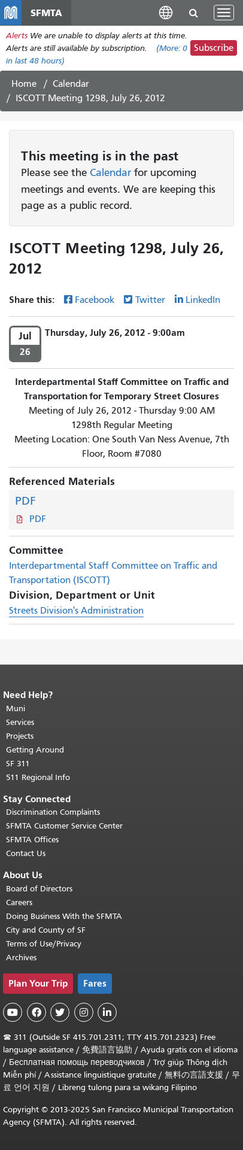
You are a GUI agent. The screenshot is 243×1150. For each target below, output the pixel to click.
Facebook (94, 300)
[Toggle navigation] (224, 12)
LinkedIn (203, 300)
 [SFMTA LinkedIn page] (107, 1012)
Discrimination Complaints (53, 812)
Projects (20, 736)
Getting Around (35, 750)
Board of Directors (39, 889)
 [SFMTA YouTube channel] (12, 1012)
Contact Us (25, 853)
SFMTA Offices (32, 840)
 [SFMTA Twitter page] (60, 1012)
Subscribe (213, 48)
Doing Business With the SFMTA (64, 916)
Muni (15, 708)
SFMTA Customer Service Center (64, 826)
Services (20, 722)
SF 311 (18, 763)
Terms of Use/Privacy (43, 944)
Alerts (17, 36)
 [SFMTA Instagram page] (84, 1012)
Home (24, 83)
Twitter (150, 300)
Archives (21, 957)
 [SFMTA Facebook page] (36, 1012)
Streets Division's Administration (76, 610)
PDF (25, 501)
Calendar (71, 83)
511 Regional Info (38, 777)
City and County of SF (46, 930)
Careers (19, 902)
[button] (165, 12)
